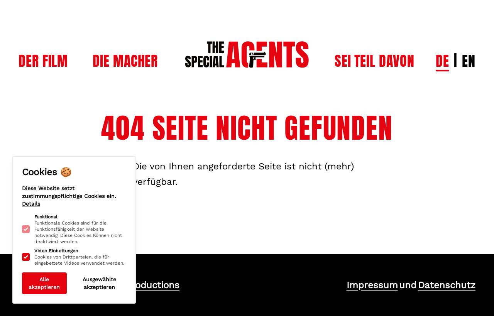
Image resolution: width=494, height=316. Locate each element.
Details (31, 204)
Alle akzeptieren (44, 283)
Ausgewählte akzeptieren (99, 283)
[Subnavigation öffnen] (43, 61)
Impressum (372, 285)
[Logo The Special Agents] (247, 38)
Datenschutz (446, 285)
